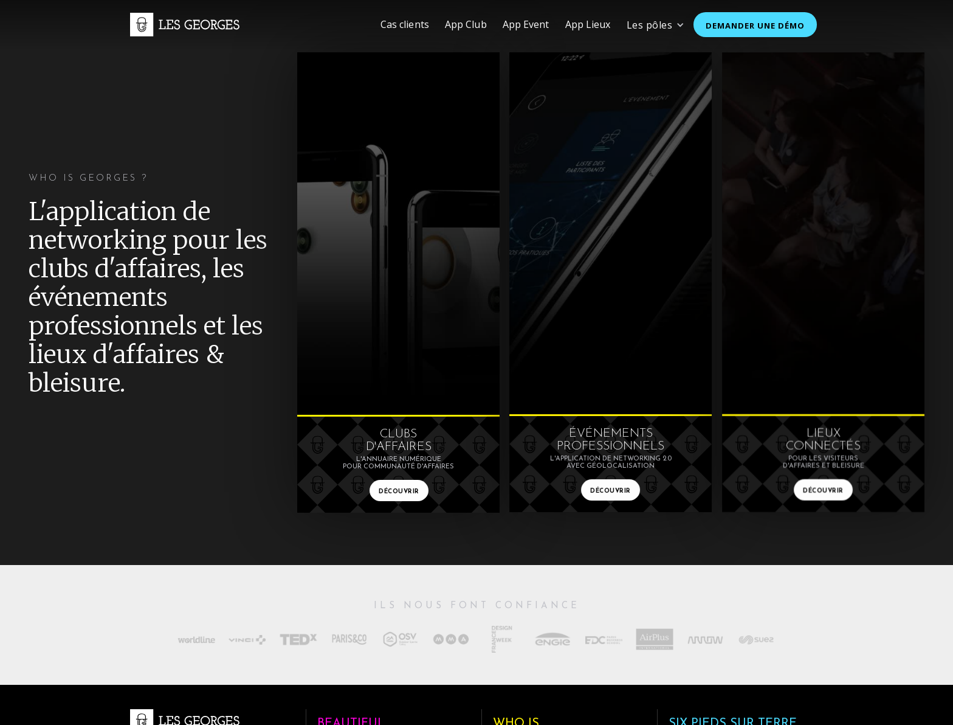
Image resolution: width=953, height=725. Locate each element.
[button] (656, 25)
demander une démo (755, 25)
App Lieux (588, 24)
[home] (184, 24)
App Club (466, 24)
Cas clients (404, 24)
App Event (526, 24)
